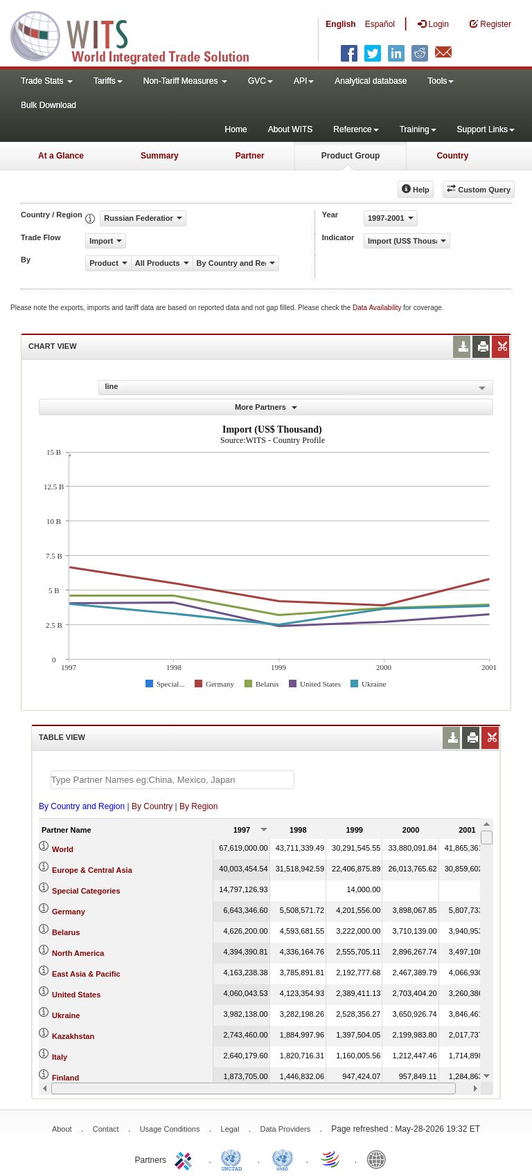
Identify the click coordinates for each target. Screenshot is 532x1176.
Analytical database (371, 81)
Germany (68, 911)
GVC (260, 81)
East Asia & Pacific (86, 974)
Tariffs (108, 81)
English (340, 24)
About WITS (290, 129)
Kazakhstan (73, 1036)
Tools (440, 81)
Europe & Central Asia (92, 870)
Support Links (486, 129)
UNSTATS (282, 1159)
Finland (65, 1078)
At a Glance (61, 156)
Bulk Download (48, 105)
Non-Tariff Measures (185, 81)
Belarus (66, 932)
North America (78, 953)
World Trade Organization (331, 1159)
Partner (250, 156)
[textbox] (172, 779)
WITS (138, 34)
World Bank (379, 1159)
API (304, 81)
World (62, 849)
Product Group (350, 156)
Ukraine (66, 1015)
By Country (152, 806)
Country (452, 156)
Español (380, 24)
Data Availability (378, 307)
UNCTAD (234, 1159)
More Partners (266, 407)
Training (418, 129)
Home (236, 129)
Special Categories (86, 891)
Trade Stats (47, 81)
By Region (198, 806)
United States (76, 994)
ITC (186, 1159)
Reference (355, 129)
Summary (160, 156)
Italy (59, 1057)
